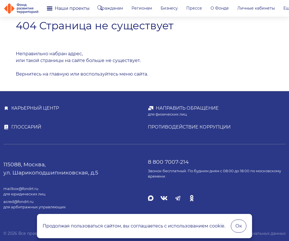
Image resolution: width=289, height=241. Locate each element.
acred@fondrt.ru (18, 202)
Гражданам (139, 8)
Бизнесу (196, 8)
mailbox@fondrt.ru (20, 189)
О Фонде (247, 8)
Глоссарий (26, 127)
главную (59, 74)
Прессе (221, 8)
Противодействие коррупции (189, 127)
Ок (238, 226)
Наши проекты (68, 8)
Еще (272, 8)
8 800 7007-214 (168, 161)
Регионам (169, 8)
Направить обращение (187, 108)
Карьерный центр (35, 108)
